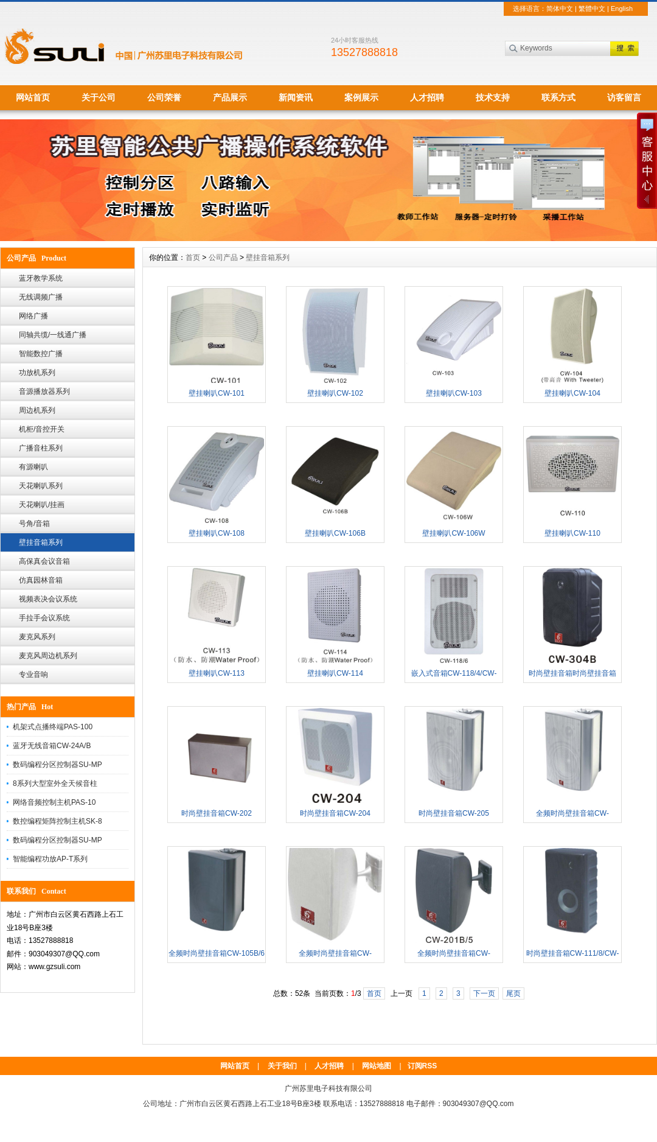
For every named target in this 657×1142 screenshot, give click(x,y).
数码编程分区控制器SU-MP (57, 764)
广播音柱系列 (41, 448)
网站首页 (33, 97)
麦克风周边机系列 (48, 655)
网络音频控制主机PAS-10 (54, 802)
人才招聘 (427, 97)
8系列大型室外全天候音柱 (55, 783)
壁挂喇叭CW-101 (217, 393)
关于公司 (99, 97)
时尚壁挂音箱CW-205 (454, 813)
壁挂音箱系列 (41, 542)
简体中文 (559, 8)
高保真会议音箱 (44, 561)
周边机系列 (37, 410)
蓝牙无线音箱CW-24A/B (52, 745)
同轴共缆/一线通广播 (52, 335)
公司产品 (223, 257)
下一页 (484, 993)
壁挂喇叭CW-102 (335, 393)
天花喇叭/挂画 (41, 504)
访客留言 (624, 97)
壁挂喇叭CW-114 (335, 673)
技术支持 (493, 97)
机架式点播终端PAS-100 (52, 727)
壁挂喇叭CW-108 (217, 533)
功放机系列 (37, 372)
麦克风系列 (37, 636)
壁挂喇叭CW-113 (217, 673)
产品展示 (230, 97)
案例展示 (361, 97)
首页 (193, 257)
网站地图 (376, 1066)
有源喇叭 (33, 467)
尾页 (513, 993)
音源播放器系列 (44, 391)
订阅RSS (422, 1066)
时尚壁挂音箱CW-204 (335, 813)
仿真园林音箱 (41, 580)
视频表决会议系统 (48, 599)
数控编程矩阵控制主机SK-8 (57, 821)
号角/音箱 (34, 523)
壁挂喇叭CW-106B (335, 533)
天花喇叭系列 (41, 486)
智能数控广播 (41, 353)
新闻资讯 (296, 97)
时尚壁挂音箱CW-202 (216, 813)
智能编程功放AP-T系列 (50, 859)
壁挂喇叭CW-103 (454, 393)
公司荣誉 (164, 97)
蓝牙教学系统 (41, 278)
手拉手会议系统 (44, 618)
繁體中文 (592, 8)
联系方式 (558, 97)
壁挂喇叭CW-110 (572, 533)
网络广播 (33, 316)
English (622, 8)
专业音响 (33, 674)
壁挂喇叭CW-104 (572, 393)
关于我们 (282, 1066)
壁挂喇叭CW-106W (453, 533)
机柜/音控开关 (41, 429)
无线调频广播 (41, 297)
